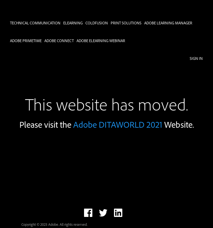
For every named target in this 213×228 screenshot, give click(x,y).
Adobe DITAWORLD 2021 (117, 124)
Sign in (196, 58)
